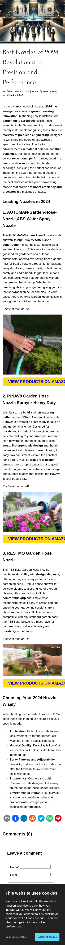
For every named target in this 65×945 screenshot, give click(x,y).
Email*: (14, 875)
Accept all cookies (47, 937)
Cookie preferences (16, 937)
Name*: (15, 867)
